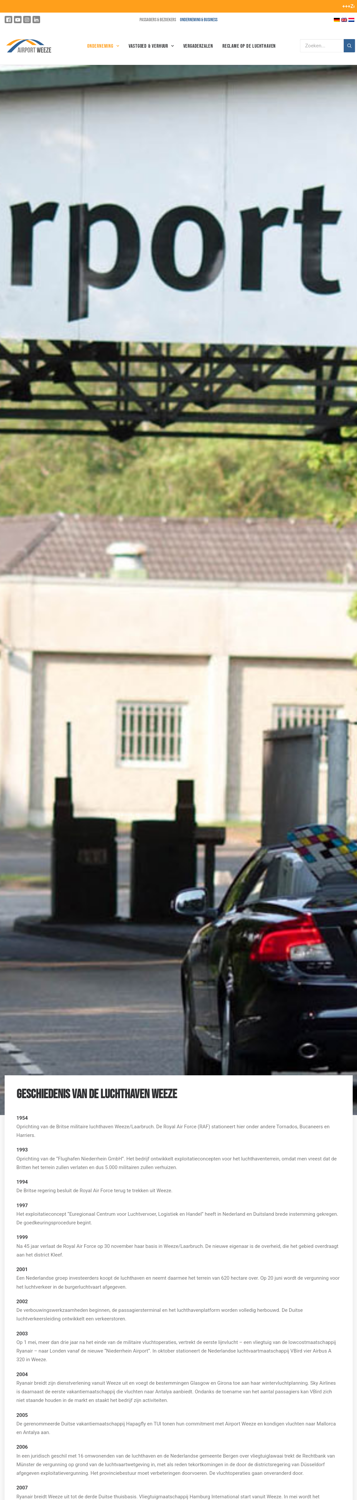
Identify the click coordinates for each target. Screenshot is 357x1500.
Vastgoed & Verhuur (151, 46)
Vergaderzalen (198, 46)
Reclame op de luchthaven (249, 46)
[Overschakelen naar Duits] (336, 20)
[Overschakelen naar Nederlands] (351, 20)
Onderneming (103, 46)
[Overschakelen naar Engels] (344, 20)
